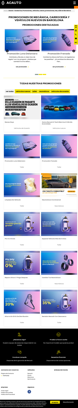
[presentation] (7, 51)
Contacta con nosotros (10, 370)
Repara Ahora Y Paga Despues (16, 277)
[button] (37, 74)
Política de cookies (7, 392)
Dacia (29, 375)
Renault (29, 373)
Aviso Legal (4, 390)
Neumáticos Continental (51, 200)
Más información (37, 406)
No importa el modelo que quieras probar (58, 343)
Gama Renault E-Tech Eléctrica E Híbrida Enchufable (57, 123)
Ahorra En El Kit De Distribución (16, 316)
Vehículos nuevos (23, 91)
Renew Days (9, 122)
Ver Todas (10, 91)
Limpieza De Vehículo (13, 200)
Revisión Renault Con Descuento (54, 316)
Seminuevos (31, 379)
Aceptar (55, 402)
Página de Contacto (7, 373)
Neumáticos (44, 91)
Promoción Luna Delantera (15, 161)
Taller (34, 91)
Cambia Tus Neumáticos (51, 277)
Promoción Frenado (49, 161)
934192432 (6, 375)
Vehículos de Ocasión (60, 91)
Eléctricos (30, 377)
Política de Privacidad (8, 394)
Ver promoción (21, 67)
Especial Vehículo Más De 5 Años (54, 239)
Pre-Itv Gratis (10, 239)
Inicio (6, 10)
